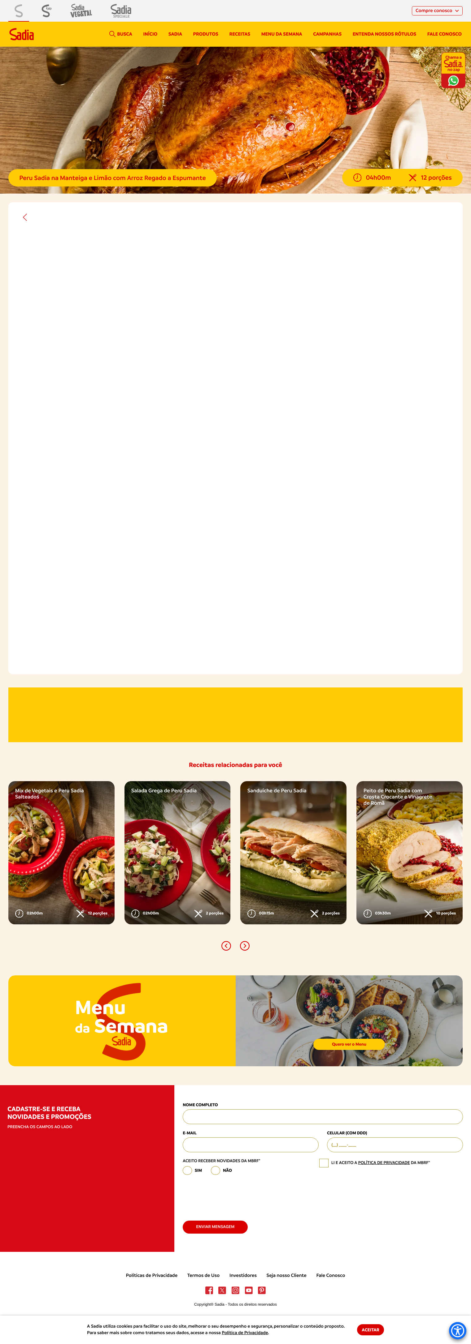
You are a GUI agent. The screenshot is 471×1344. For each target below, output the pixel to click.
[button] (226, 946)
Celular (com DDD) (347, 1133)
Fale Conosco (330, 1275)
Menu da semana (281, 34)
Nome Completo (200, 1104)
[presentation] (230, 1195)
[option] (61, 852)
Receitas (240, 34)
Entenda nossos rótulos (384, 34)
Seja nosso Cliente (287, 1275)
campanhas (327, 34)
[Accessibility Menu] (457, 1330)
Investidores (243, 1275)
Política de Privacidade (245, 1332)
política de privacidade (384, 1163)
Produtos (205, 34)
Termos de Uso (203, 1275)
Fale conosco (444, 34)
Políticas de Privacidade (152, 1275)
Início (150, 34)
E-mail (189, 1133)
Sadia (175, 34)
